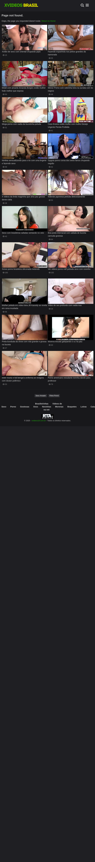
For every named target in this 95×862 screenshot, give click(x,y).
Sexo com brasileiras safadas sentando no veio (23, 233)
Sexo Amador (41, 396)
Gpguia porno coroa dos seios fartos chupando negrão (69, 162)
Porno (13, 407)
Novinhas (46, 407)
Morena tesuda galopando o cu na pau (65, 341)
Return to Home (48, 21)
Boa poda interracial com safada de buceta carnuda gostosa (67, 234)
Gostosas (24, 407)
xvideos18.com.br (39, 421)
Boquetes (72, 407)
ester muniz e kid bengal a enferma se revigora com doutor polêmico (23, 379)
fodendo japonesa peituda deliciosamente (66, 197)
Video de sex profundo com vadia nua (65, 305)
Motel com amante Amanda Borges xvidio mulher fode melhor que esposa (24, 89)
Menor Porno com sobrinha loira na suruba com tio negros (70, 89)
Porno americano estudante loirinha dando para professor (69, 379)
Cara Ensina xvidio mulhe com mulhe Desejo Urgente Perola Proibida (68, 125)
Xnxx (35, 407)
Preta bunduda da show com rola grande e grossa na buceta (24, 343)
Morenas (59, 407)
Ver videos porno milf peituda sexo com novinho (69, 269)
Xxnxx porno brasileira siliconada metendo (21, 269)
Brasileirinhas (42, 404)
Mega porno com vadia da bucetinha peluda (21, 124)
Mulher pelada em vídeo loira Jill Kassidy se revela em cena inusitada (24, 306)
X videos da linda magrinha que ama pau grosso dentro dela (23, 198)
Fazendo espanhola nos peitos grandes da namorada (67, 53)
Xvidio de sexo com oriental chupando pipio (21, 51)
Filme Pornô (54, 396)
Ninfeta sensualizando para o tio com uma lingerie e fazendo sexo (24, 162)
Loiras (84, 407)
